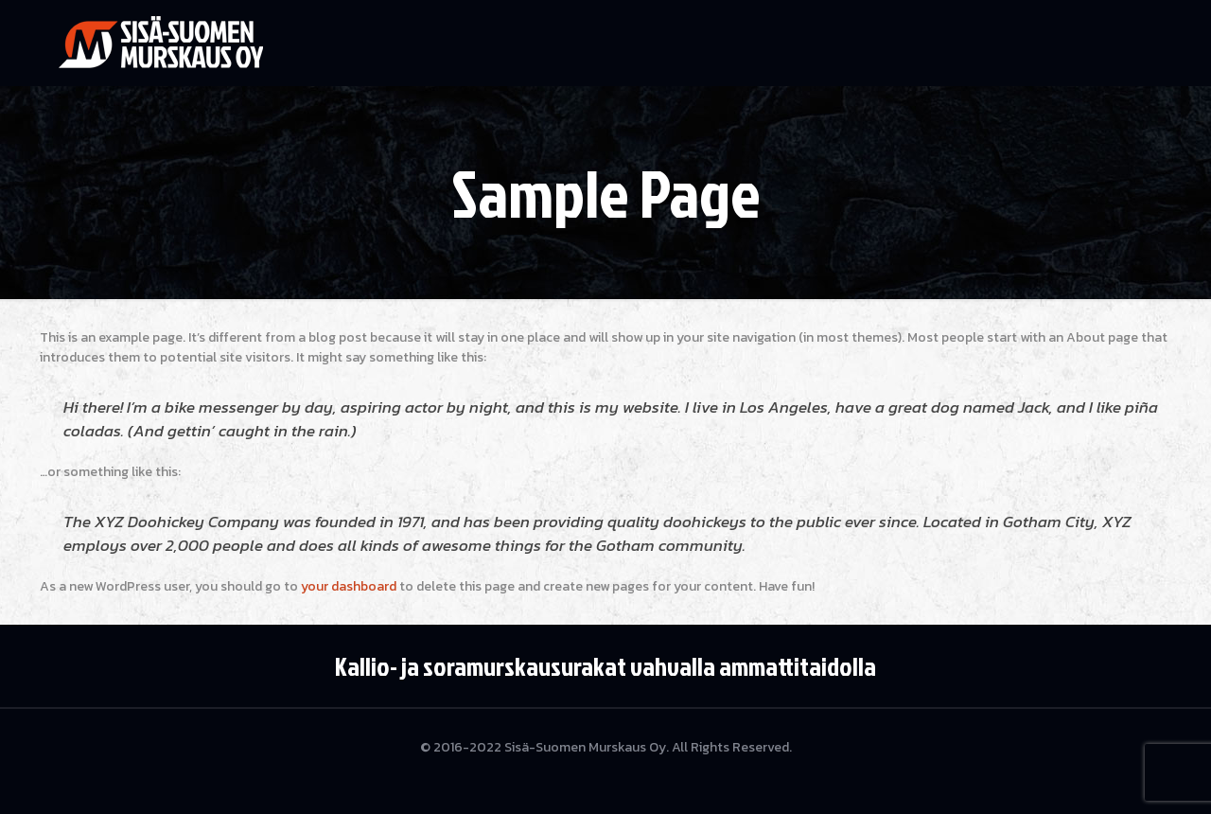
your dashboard (348, 586)
